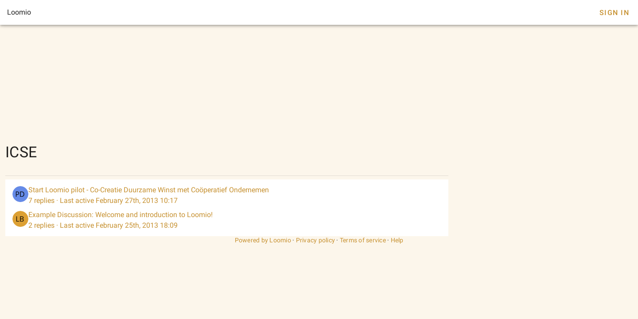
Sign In (614, 12)
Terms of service (363, 240)
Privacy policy (315, 240)
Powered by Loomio (263, 240)
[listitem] (226, 195)
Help (397, 240)
